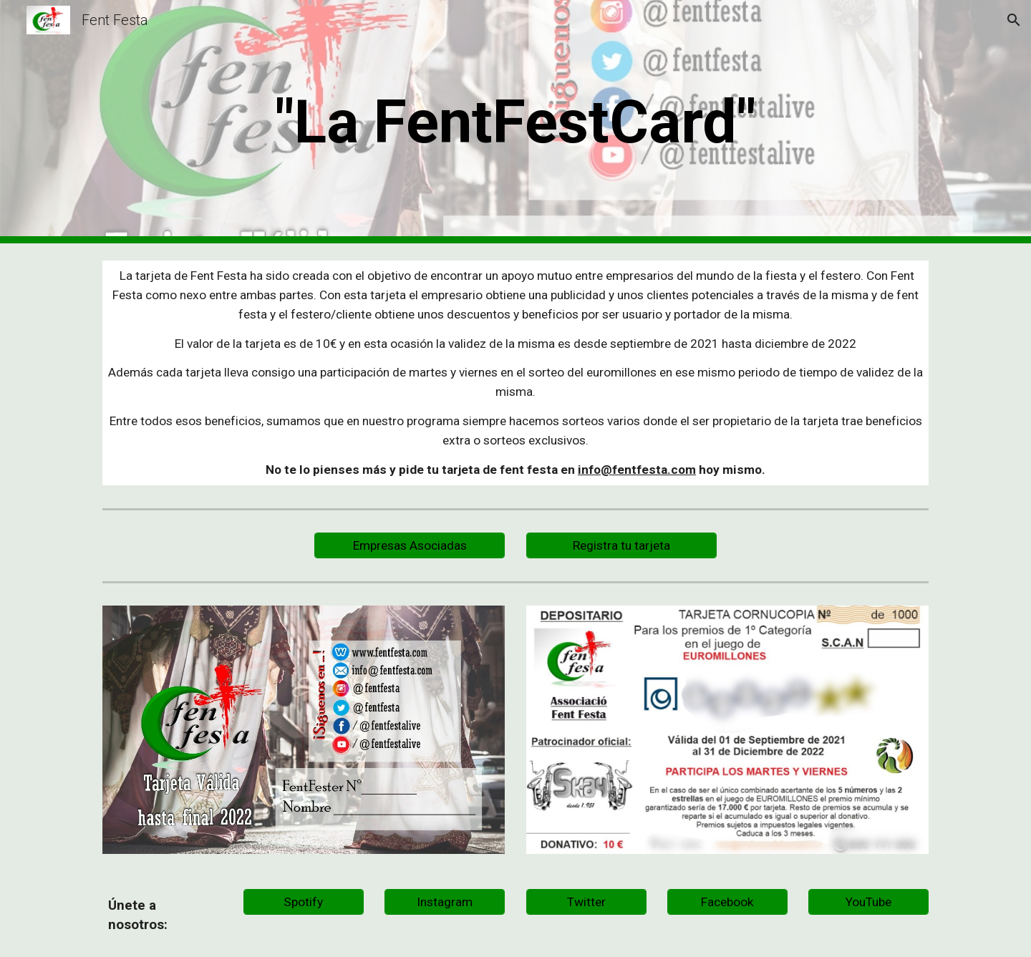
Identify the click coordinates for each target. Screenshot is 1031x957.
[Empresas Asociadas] (409, 545)
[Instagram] (444, 901)
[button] (1014, 20)
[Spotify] (303, 901)
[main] (515, 122)
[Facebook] (727, 901)
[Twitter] (586, 901)
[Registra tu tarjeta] (621, 545)
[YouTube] (868, 901)
